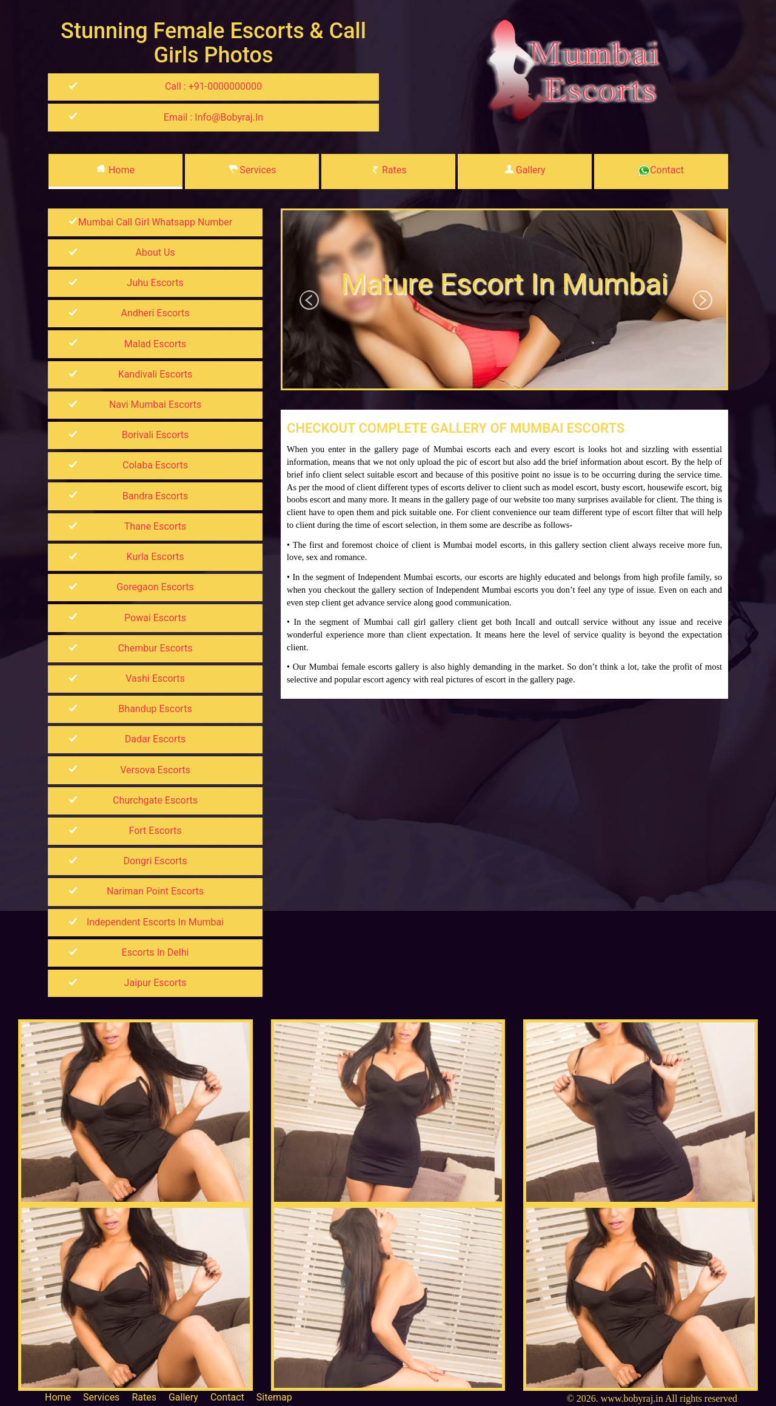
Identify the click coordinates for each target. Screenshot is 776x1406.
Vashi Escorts (155, 678)
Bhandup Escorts (155, 709)
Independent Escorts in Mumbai (155, 922)
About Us (155, 252)
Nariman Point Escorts (155, 891)
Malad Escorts (155, 344)
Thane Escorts (155, 526)
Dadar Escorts (155, 739)
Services (251, 170)
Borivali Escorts (155, 435)
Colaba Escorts (155, 465)
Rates (388, 170)
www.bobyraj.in (632, 1398)
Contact (661, 170)
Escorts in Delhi (155, 952)
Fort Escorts (155, 830)
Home (115, 170)
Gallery (525, 170)
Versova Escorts (155, 770)
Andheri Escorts (155, 313)
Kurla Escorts (155, 556)
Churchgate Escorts (155, 800)
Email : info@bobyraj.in (213, 117)
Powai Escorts (155, 618)
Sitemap (274, 1397)
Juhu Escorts (155, 282)
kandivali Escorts (155, 374)
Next (703, 301)
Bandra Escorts (155, 496)
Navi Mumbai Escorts (155, 404)
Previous (310, 301)
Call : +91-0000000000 (213, 86)
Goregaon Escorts (155, 587)
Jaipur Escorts (155, 982)
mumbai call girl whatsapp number (155, 222)
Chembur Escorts (155, 648)
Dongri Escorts (155, 861)
